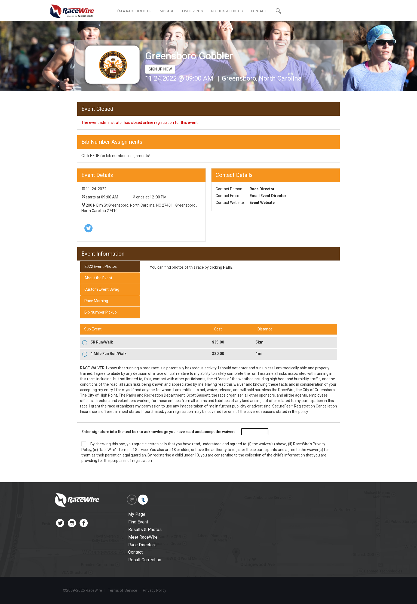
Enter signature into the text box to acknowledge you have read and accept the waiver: (158, 432)
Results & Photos (145, 529)
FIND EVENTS (192, 11)
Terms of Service (133, 449)
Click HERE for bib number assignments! (115, 156)
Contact (135, 552)
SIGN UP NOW (160, 69)
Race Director (262, 189)
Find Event (138, 522)
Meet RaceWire (143, 537)
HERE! (228, 267)
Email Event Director (268, 196)
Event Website (262, 202)
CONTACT (258, 11)
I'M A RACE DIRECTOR (134, 11)
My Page (136, 514)
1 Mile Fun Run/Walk (109, 353)
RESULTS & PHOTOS (227, 11)
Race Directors (142, 544)
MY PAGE (167, 11)
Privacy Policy (154, 590)
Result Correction (144, 559)
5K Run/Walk (102, 342)
